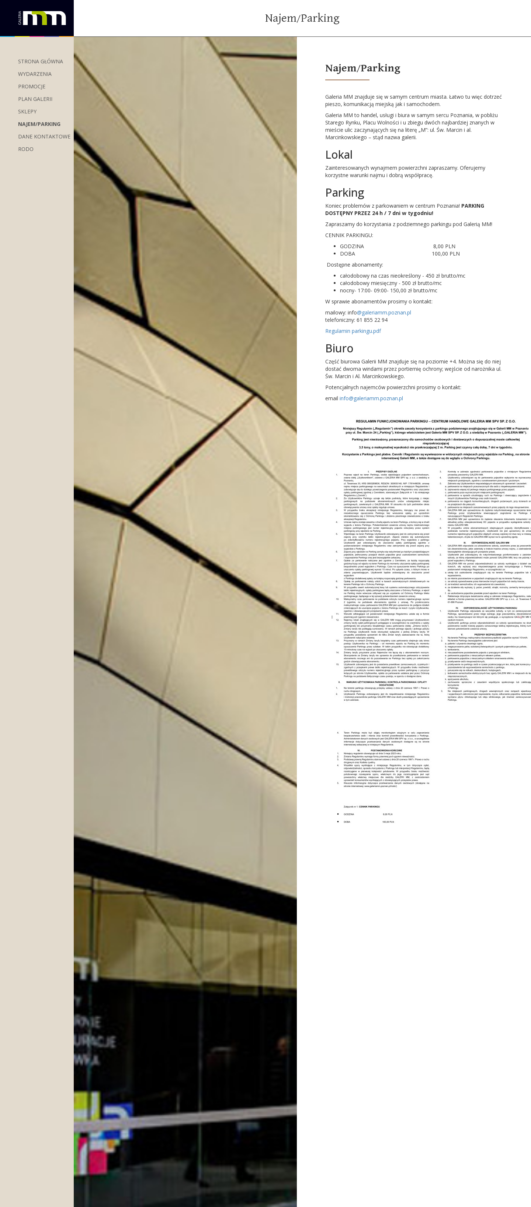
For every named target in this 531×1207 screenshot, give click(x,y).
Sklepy (27, 111)
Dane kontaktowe (44, 136)
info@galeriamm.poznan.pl (371, 398)
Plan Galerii (35, 98)
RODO (26, 148)
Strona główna (40, 61)
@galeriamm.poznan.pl (384, 312)
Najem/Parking (39, 123)
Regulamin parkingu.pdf (353, 330)
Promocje (31, 86)
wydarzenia (35, 73)
